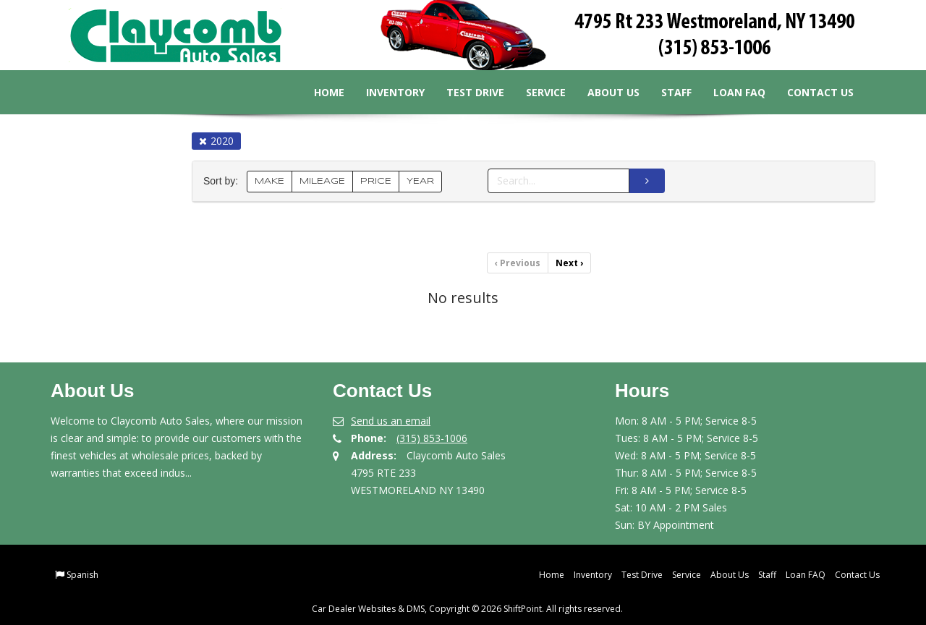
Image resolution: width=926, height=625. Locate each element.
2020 (216, 141)
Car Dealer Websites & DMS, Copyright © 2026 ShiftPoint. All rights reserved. (467, 609)
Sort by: (223, 181)
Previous (517, 263)
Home (318, 92)
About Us (603, 92)
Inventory (384, 92)
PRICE (375, 181)
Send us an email (390, 421)
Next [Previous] (569, 263)
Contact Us (809, 92)
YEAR (420, 181)
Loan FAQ (728, 92)
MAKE (269, 181)
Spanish (82, 575)
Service (535, 92)
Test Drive (464, 92)
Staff (665, 92)
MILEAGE (322, 181)
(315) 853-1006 (431, 438)
